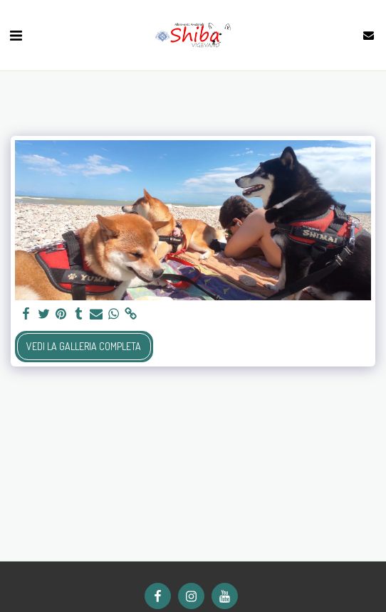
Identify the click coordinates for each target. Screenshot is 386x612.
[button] (16, 35)
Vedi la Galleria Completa (83, 346)
